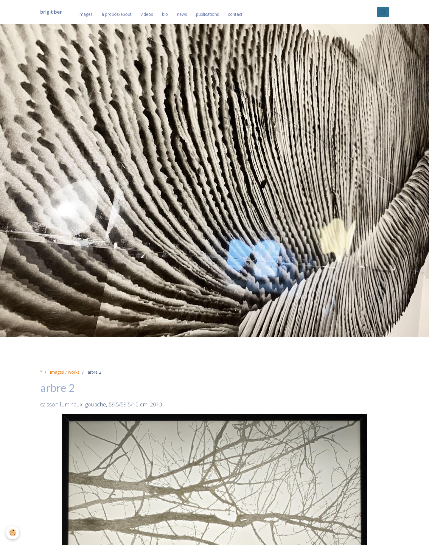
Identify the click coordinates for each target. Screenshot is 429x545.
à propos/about (117, 14)
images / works (65, 372)
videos (147, 14)
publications (207, 14)
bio (165, 14)
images (86, 14)
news (182, 14)
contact (235, 14)
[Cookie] (12, 532)
